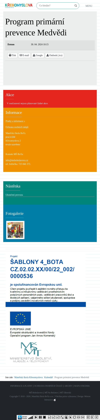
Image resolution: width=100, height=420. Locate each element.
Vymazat (70, 5)
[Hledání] (54, 5)
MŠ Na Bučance (51, 392)
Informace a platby (21, 386)
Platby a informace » (15, 121)
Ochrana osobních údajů (17, 127)
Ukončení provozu (14, 195)
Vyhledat (76, 6)
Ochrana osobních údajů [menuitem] (48, 386)
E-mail (24, 55)
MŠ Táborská (65, 392)
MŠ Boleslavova (36, 392)
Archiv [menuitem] (68, 386)
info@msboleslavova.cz (17, 160)
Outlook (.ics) (54, 55)
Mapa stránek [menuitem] (82, 386)
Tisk (12, 55)
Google (38, 55)
